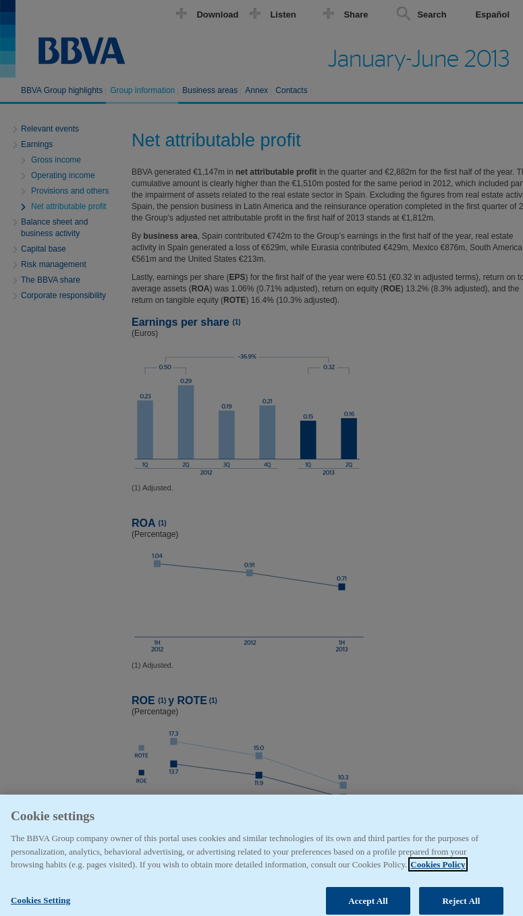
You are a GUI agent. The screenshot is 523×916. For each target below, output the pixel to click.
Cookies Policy (437, 871)
